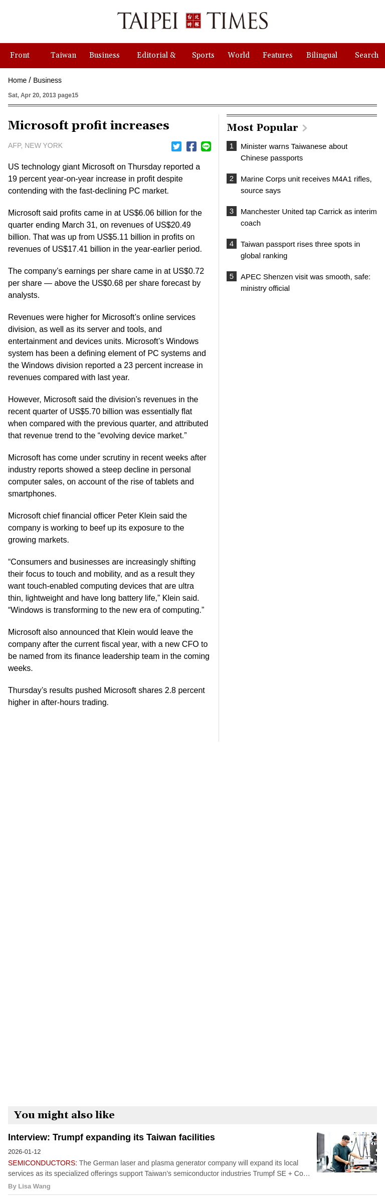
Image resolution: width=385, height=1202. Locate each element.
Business (47, 80)
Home (17, 80)
